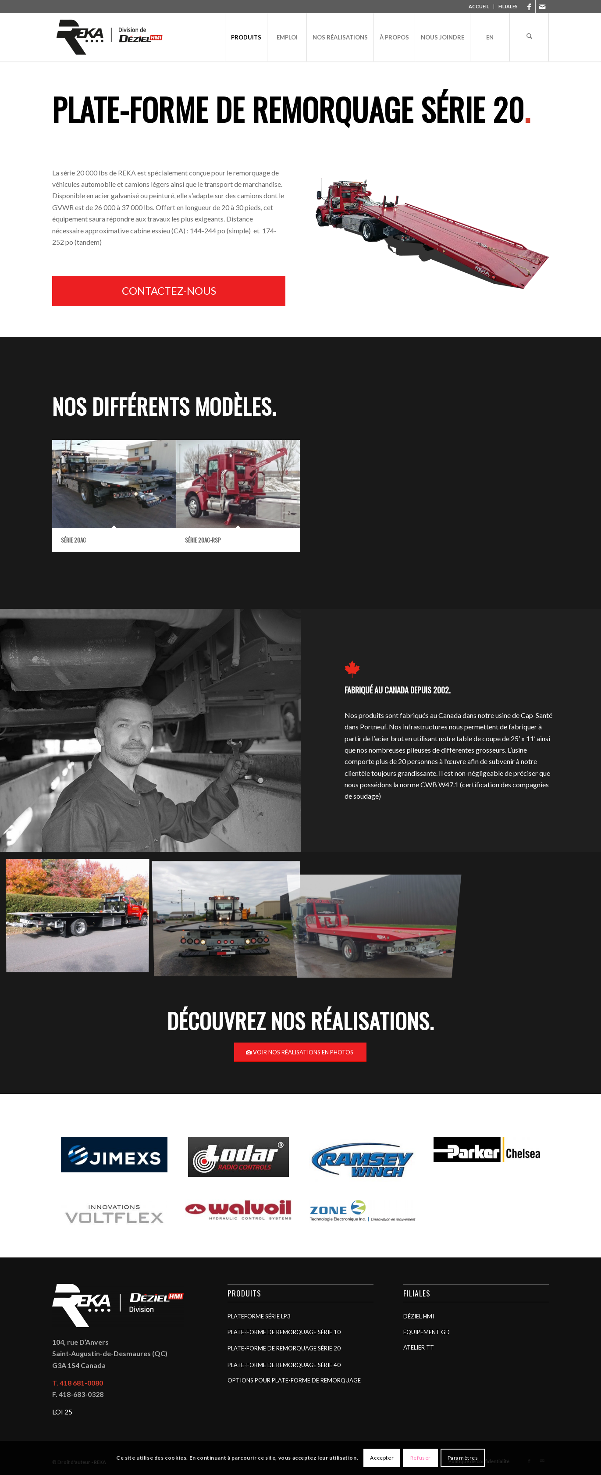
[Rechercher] (529, 37)
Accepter (382, 1457)
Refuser (420, 1457)
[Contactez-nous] (169, 291)
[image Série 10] (229, 917)
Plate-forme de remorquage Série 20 (284, 1348)
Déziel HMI (418, 1316)
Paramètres (463, 1457)
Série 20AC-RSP (203, 540)
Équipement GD (426, 1332)
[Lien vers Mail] (542, 6)
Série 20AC (73, 540)
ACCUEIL (479, 6)
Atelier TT (418, 1347)
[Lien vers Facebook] (529, 6)
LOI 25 (62, 1411)
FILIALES (508, 6)
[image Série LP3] (81, 917)
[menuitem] (479, 6)
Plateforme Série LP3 (259, 1316)
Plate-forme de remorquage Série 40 (284, 1364)
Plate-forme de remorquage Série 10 (284, 1332)
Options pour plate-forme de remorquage (294, 1380)
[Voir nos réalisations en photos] (300, 1052)
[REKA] (110, 37)
